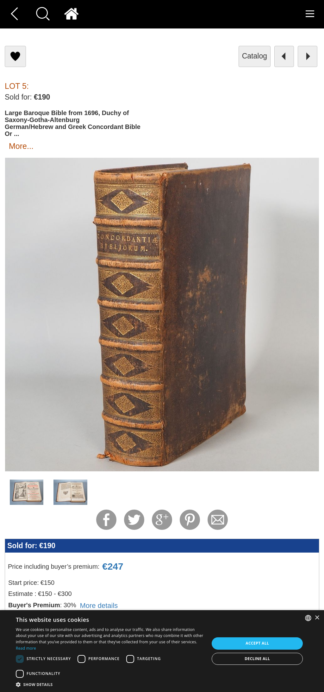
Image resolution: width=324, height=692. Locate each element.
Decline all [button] (257, 658)
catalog (254, 56)
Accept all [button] (257, 643)
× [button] (317, 617)
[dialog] (162, 651)
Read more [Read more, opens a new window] (26, 648)
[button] (110, 684)
